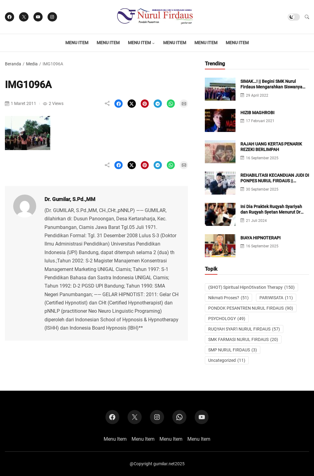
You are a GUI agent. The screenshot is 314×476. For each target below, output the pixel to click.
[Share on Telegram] (158, 103)
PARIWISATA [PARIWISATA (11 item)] (276, 297)
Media (32, 63)
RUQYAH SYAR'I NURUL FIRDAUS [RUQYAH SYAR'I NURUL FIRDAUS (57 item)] (244, 329)
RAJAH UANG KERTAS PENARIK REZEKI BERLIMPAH (271, 146)
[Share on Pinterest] (145, 103)
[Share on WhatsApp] (171, 103)
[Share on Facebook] (118, 103)
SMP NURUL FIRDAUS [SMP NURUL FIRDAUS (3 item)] (232, 349)
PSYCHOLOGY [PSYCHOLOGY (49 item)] (226, 318)
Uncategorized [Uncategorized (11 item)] (226, 360)
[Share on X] (132, 103)
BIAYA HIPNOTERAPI (260, 237)
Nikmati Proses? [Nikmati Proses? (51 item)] (228, 297)
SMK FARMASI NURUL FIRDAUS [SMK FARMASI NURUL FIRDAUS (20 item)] (243, 339)
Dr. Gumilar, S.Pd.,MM (69, 199)
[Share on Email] (184, 103)
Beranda (13, 63)
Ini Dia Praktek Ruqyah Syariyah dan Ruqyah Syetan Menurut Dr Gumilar (271, 212)
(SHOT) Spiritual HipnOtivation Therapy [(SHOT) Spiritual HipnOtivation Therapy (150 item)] (251, 287)
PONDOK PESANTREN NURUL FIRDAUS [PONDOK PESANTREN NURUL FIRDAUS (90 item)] (250, 308)
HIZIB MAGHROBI (257, 112)
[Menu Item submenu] (153, 43)
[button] (307, 17)
